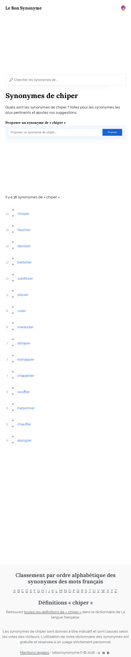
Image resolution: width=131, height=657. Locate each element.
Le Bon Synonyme (23, 8)
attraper (23, 343)
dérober (24, 246)
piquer (22, 295)
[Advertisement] (65, 43)
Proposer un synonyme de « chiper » (35, 122)
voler (21, 311)
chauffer (24, 424)
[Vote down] (13, 216)
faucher (23, 230)
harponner (26, 408)
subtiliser (25, 278)
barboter (24, 262)
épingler (24, 440)
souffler (23, 392)
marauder (25, 327)
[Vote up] (13, 210)
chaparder (25, 376)
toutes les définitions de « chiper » (52, 612)
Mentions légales (34, 653)
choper (23, 214)
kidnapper (25, 359)
